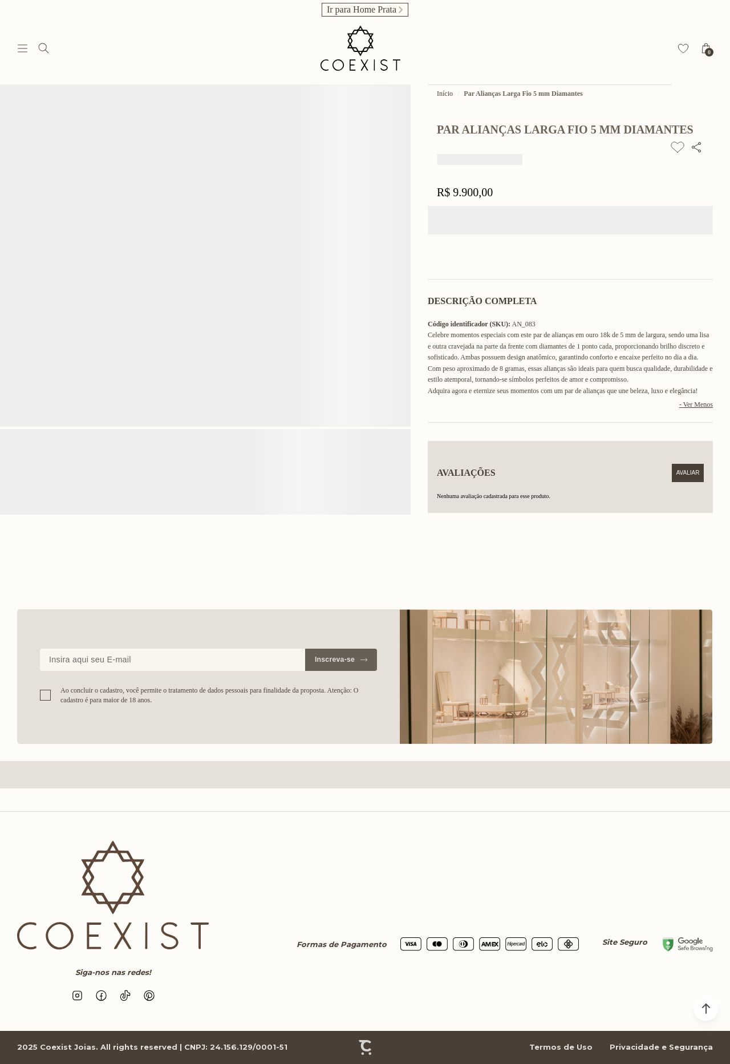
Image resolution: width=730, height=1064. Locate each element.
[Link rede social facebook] (101, 995)
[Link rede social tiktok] (125, 995)
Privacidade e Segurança (661, 1046)
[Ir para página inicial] (445, 94)
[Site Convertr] (365, 1047)
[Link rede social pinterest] (149, 995)
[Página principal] (360, 48)
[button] (706, 1008)
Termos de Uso (561, 1046)
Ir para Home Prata (361, 9)
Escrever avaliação (688, 473)
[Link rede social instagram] (77, 995)
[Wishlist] (683, 48)
